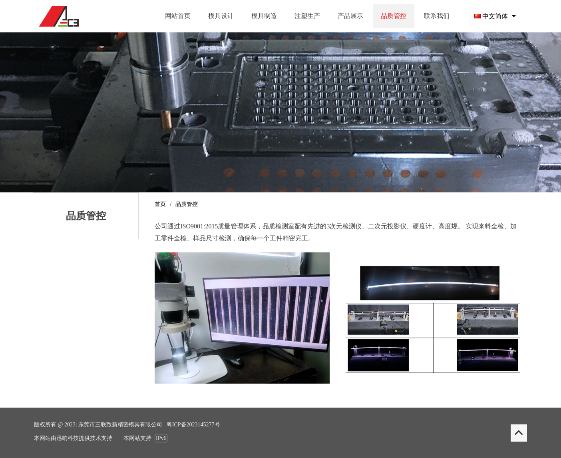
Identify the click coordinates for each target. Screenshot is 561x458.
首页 (160, 204)
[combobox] (494, 16)
